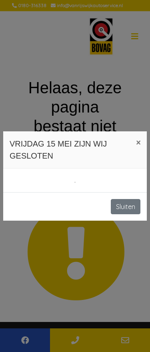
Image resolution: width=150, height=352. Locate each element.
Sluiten (125, 207)
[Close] (138, 142)
